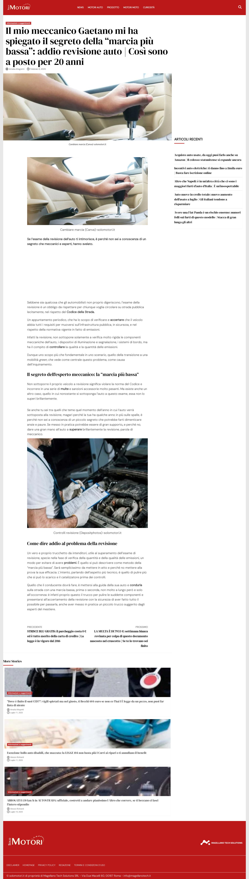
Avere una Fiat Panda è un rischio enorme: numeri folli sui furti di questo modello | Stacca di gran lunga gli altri (207, 217)
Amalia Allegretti (16, 69)
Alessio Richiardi (17, 757)
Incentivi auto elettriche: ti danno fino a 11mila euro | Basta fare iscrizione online (208, 170)
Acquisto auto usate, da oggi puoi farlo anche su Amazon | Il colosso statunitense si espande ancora (207, 157)
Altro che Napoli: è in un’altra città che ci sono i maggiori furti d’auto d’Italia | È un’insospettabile (206, 183)
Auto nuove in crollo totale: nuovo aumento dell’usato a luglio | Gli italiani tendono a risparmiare (203, 199)
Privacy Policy (46, 865)
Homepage (29, 865)
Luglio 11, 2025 (16, 713)
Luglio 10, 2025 (16, 812)
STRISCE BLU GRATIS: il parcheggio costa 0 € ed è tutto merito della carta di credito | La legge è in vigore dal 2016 (57, 634)
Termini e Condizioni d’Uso (89, 865)
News (80, 7)
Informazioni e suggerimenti (18, 23)
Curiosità (148, 7)
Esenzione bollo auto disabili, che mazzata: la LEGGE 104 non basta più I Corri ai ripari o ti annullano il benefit (76, 753)
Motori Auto (95, 7)
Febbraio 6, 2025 (38, 69)
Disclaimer (13, 865)
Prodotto (113, 7)
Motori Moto (131, 7)
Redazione (65, 865)
